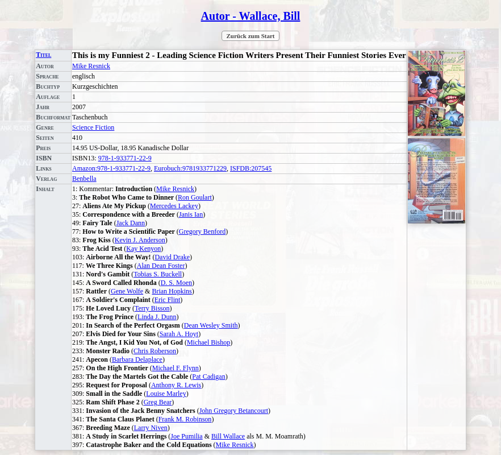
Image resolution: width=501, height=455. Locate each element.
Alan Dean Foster (161, 266)
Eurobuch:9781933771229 (190, 168)
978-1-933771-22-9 (125, 158)
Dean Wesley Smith (211, 325)
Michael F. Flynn (175, 368)
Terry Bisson (152, 308)
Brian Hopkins (171, 291)
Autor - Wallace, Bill (250, 16)
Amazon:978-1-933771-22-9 (111, 168)
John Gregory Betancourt (233, 411)
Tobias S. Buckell (157, 274)
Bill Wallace (228, 436)
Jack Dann (130, 223)
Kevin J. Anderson (140, 240)
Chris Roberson (154, 351)
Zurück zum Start (251, 35)
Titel (43, 55)
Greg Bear (158, 402)
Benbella (84, 179)
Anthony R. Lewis (176, 385)
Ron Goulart (195, 197)
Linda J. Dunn (156, 317)
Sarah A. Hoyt (179, 334)
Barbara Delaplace (137, 359)
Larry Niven (151, 428)
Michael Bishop (208, 342)
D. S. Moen (176, 283)
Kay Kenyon (143, 249)
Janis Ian (191, 214)
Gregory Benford (202, 231)
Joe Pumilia (186, 436)
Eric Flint (168, 300)
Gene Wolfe (127, 291)
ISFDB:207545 (251, 168)
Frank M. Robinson (185, 419)
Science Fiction (93, 127)
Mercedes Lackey (174, 206)
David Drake (172, 257)
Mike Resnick (91, 66)
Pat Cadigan (208, 376)
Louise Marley (166, 394)
